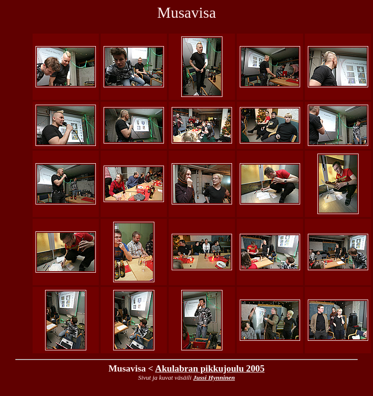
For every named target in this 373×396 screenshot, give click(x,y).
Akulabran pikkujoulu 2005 (210, 368)
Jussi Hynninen (214, 377)
